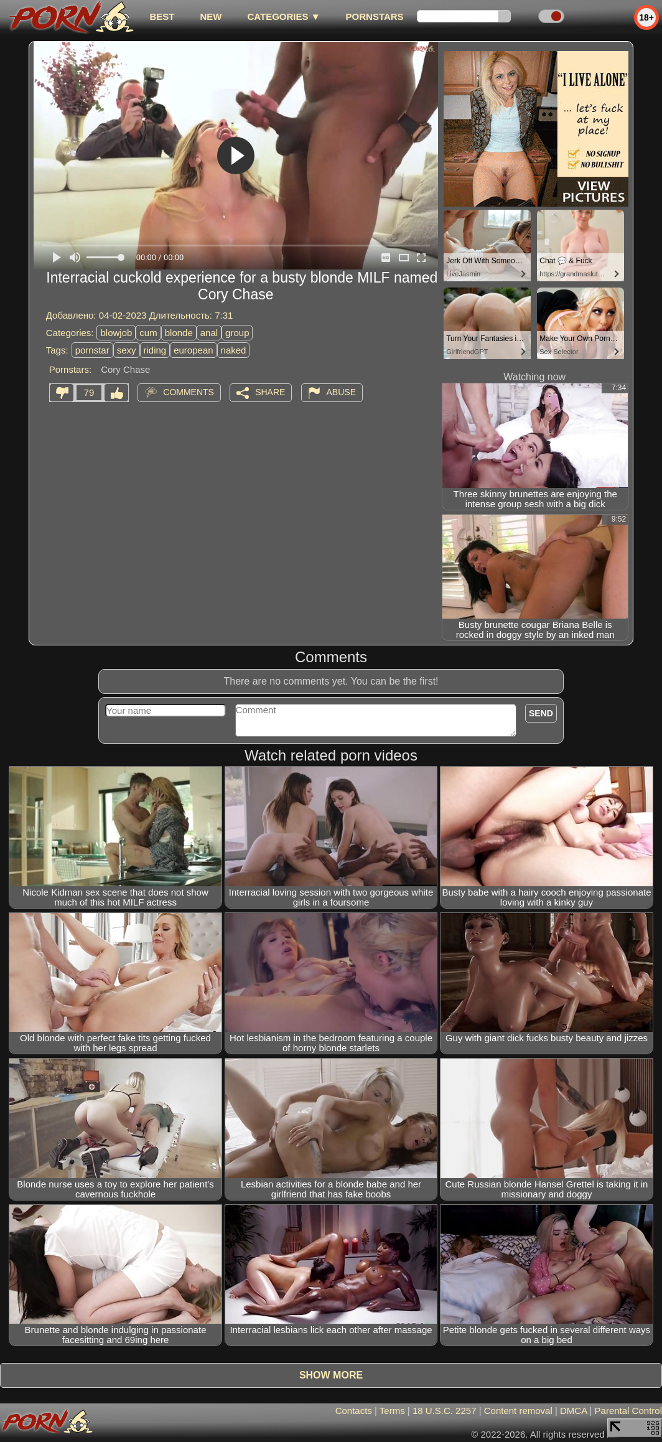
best (161, 16)
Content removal (518, 1410)
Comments (188, 392)
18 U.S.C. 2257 (445, 1410)
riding (155, 350)
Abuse (341, 392)
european (193, 350)
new (210, 16)
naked (233, 350)
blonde (179, 332)
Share (270, 392)
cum (148, 332)
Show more (331, 1375)
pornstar (92, 350)
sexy (126, 350)
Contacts (353, 1410)
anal (209, 332)
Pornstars (375, 16)
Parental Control (628, 1410)
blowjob (116, 332)
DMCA (573, 1410)
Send (541, 713)
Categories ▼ (283, 16)
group (237, 332)
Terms (392, 1410)
